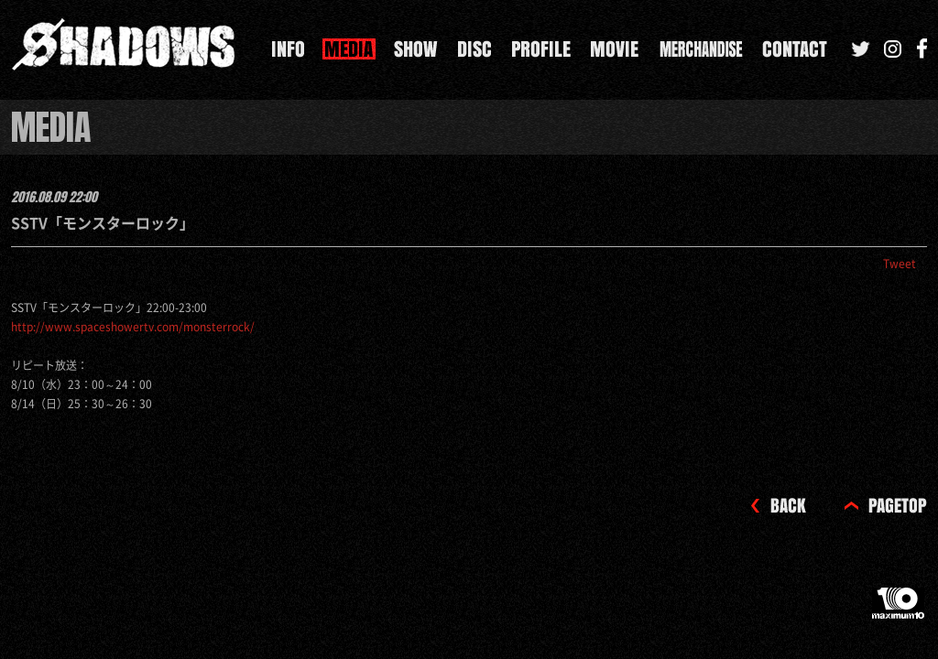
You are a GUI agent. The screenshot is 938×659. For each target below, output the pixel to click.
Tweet (899, 263)
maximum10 (899, 610)
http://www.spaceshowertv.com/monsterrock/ (133, 327)
